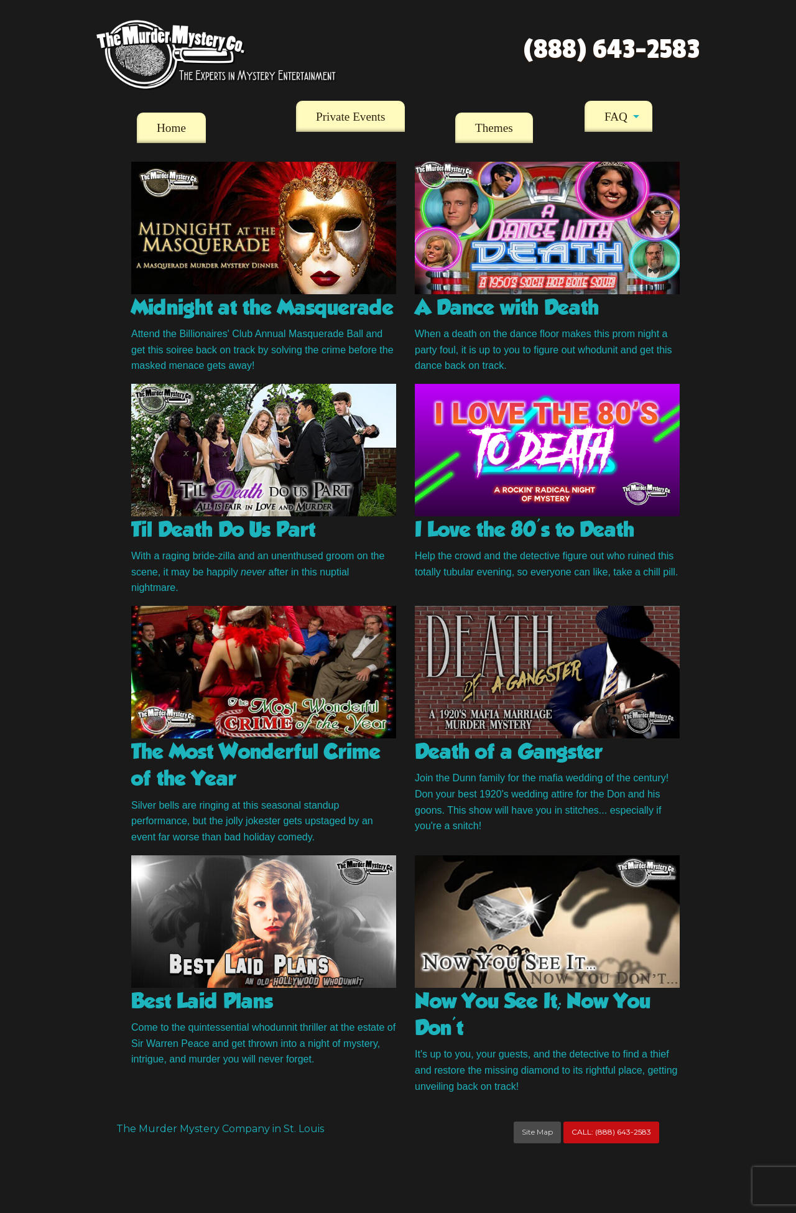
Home (171, 127)
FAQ (615, 116)
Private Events (350, 116)
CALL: (611, 1131)
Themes (494, 127)
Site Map (537, 1131)
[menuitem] (171, 128)
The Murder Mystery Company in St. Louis (220, 1129)
